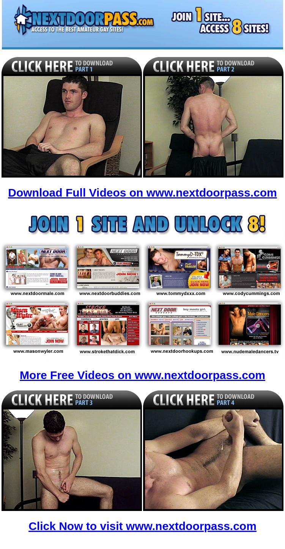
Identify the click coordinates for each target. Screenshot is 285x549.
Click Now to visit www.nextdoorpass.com (142, 526)
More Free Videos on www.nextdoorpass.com (142, 375)
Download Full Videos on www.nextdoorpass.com (142, 192)
